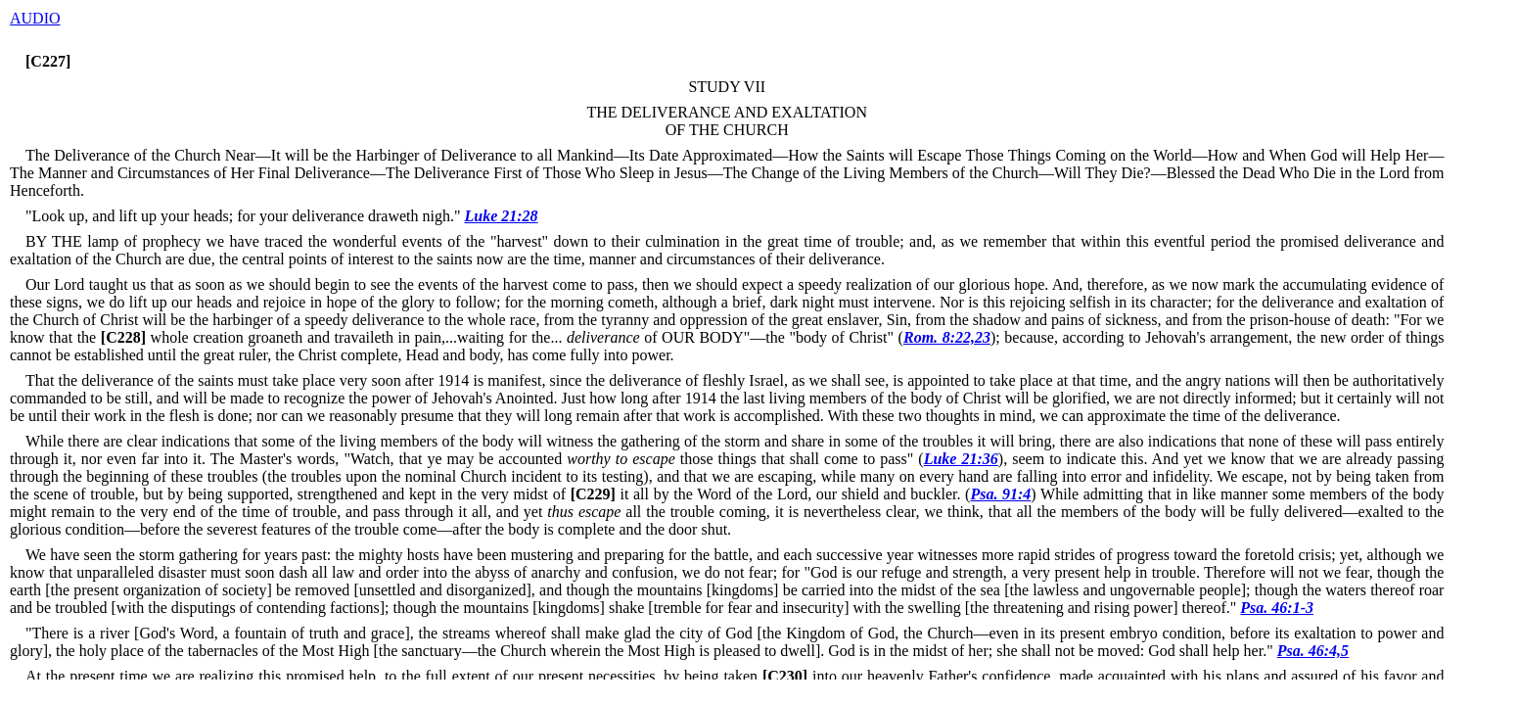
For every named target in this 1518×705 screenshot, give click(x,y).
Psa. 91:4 (1000, 494)
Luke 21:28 (501, 216)
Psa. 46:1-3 (1276, 607)
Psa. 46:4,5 (1313, 650)
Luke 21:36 (961, 458)
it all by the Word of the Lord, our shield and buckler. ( (768, 494)
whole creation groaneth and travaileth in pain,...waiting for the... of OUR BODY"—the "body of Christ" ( (499, 337)
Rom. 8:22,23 (946, 337)
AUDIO (35, 18)
